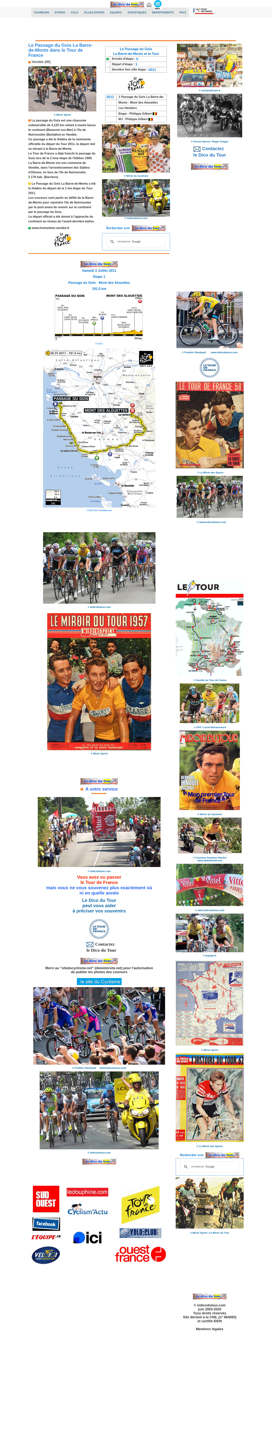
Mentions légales (209, 1329)
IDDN (218, 1321)
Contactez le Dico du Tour (99, 947)
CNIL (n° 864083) (223, 1317)
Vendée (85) (41, 62)
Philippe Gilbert (141, 113)
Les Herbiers (127, 108)
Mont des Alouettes (144, 102)
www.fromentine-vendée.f (49, 228)
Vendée (71, 134)
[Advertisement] (136, 29)
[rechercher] (135, 242)
